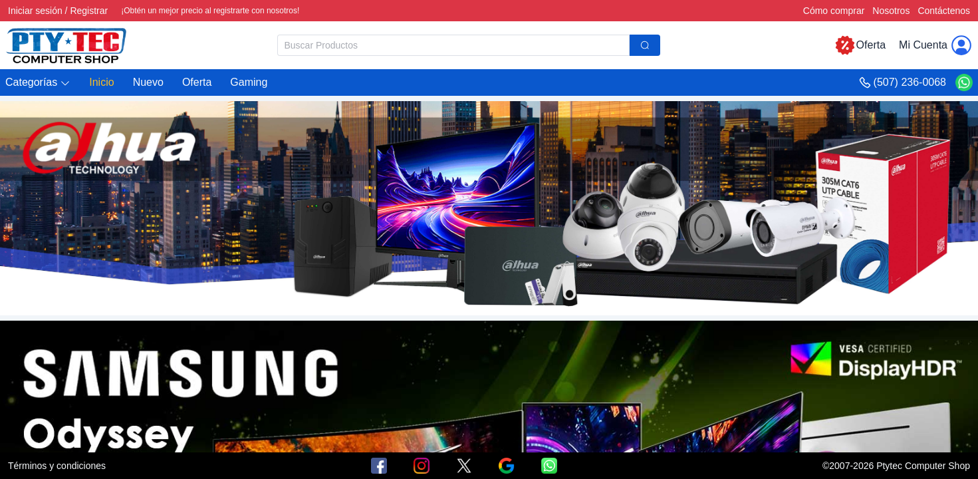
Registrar (89, 10)
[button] (37, 82)
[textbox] (453, 45)
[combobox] (468, 45)
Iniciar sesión (35, 10)
